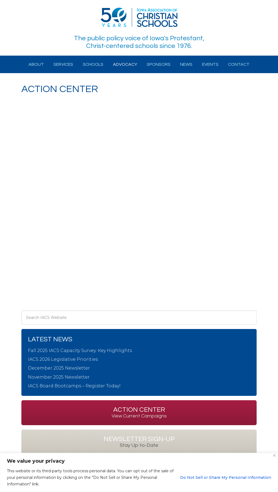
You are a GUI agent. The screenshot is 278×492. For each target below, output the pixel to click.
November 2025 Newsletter (59, 377)
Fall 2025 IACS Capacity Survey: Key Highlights (80, 350)
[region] (139, 472)
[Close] (274, 455)
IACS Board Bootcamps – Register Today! (74, 385)
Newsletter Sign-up (139, 442)
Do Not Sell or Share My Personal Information (225, 477)
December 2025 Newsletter (59, 368)
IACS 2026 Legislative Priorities (63, 359)
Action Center (139, 412)
